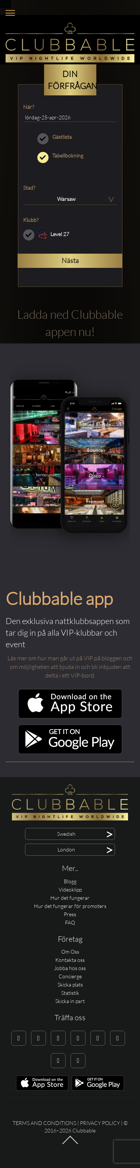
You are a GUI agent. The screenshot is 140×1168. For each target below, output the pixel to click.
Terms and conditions (44, 1123)
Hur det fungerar (70, 898)
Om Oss (70, 951)
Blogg (70, 881)
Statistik (70, 993)
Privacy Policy (100, 1123)
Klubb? (30, 220)
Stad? (29, 187)
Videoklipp (70, 889)
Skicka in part (70, 1001)
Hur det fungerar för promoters (70, 906)
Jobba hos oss (70, 968)
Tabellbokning (70, 155)
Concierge (70, 976)
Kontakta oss (70, 960)
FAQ (70, 922)
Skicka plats (70, 984)
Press (70, 914)
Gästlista (70, 137)
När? (28, 107)
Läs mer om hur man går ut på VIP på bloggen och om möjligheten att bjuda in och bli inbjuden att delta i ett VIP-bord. (70, 666)
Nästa (70, 260)
